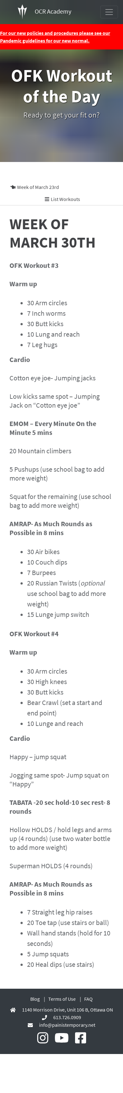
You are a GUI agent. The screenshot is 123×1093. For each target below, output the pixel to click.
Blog (35, 999)
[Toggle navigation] (109, 12)
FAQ (88, 999)
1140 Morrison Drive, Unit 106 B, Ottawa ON (67, 1009)
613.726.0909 (67, 1017)
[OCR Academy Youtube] (61, 1038)
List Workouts (62, 199)
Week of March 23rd (34, 187)
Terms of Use (62, 999)
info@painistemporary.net (67, 1025)
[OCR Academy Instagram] (42, 1038)
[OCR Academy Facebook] (80, 1038)
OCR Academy (44, 12)
